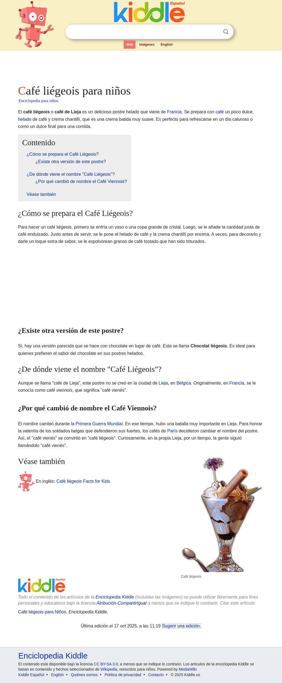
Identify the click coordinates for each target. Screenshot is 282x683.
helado (24, 119)
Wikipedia (109, 669)
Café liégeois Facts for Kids (83, 481)
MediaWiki (188, 669)
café (219, 111)
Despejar (214, 32)
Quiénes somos (84, 675)
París (172, 431)
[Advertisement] (140, 66)
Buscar (225, 32)
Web (129, 44)
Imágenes (146, 44)
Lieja (163, 383)
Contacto (156, 675)
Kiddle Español (31, 675)
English (167, 44)
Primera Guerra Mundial (99, 423)
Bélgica (184, 383)
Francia (174, 111)
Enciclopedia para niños (38, 100)
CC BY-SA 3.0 (106, 664)
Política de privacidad (123, 675)
